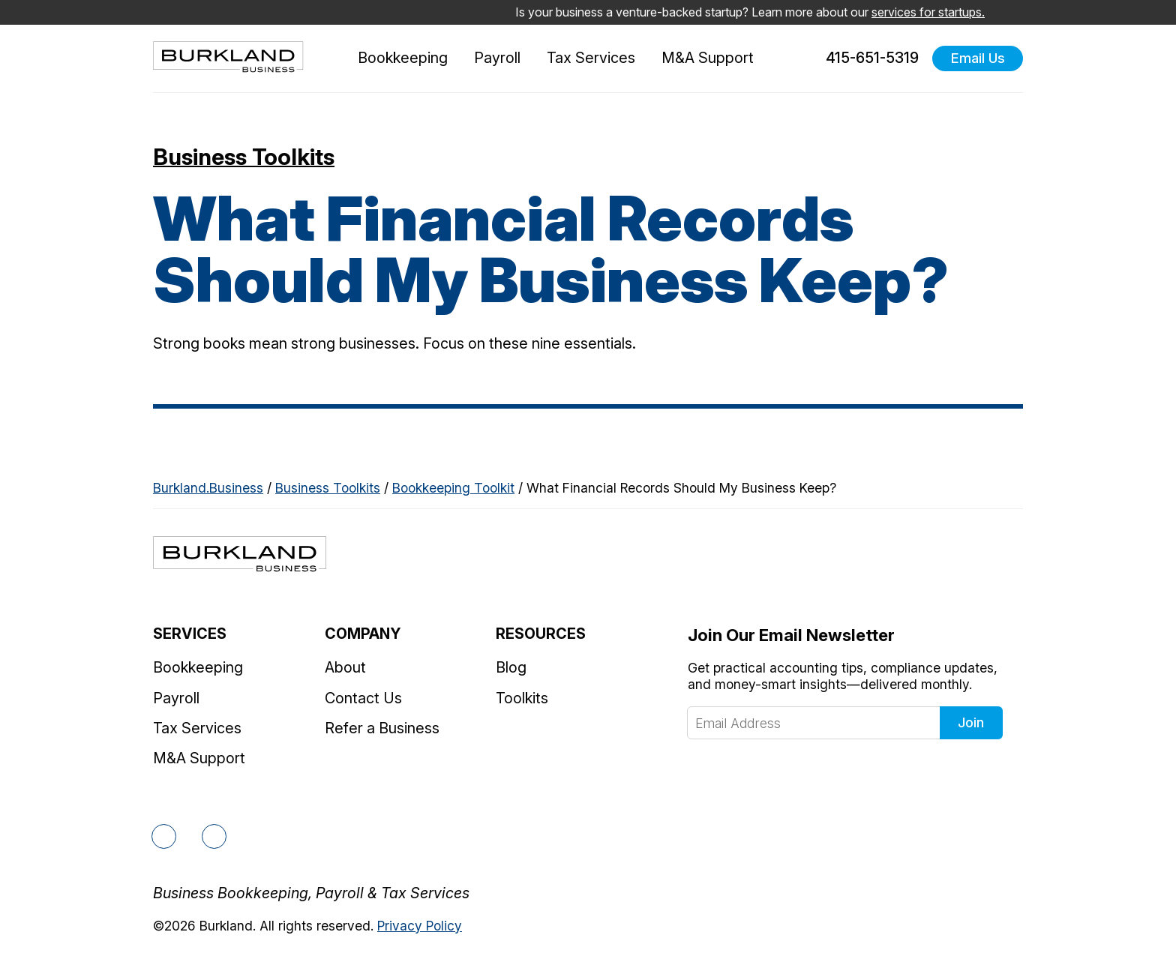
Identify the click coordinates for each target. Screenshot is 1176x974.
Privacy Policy (419, 926)
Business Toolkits (243, 156)
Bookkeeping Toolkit (453, 488)
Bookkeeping (403, 58)
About (345, 667)
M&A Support (708, 58)
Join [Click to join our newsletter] (971, 722)
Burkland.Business (208, 488)
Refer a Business (382, 728)
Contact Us (363, 698)
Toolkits (522, 698)
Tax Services (591, 58)
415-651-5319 (864, 58)
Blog (511, 667)
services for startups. (928, 11)
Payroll (497, 58)
